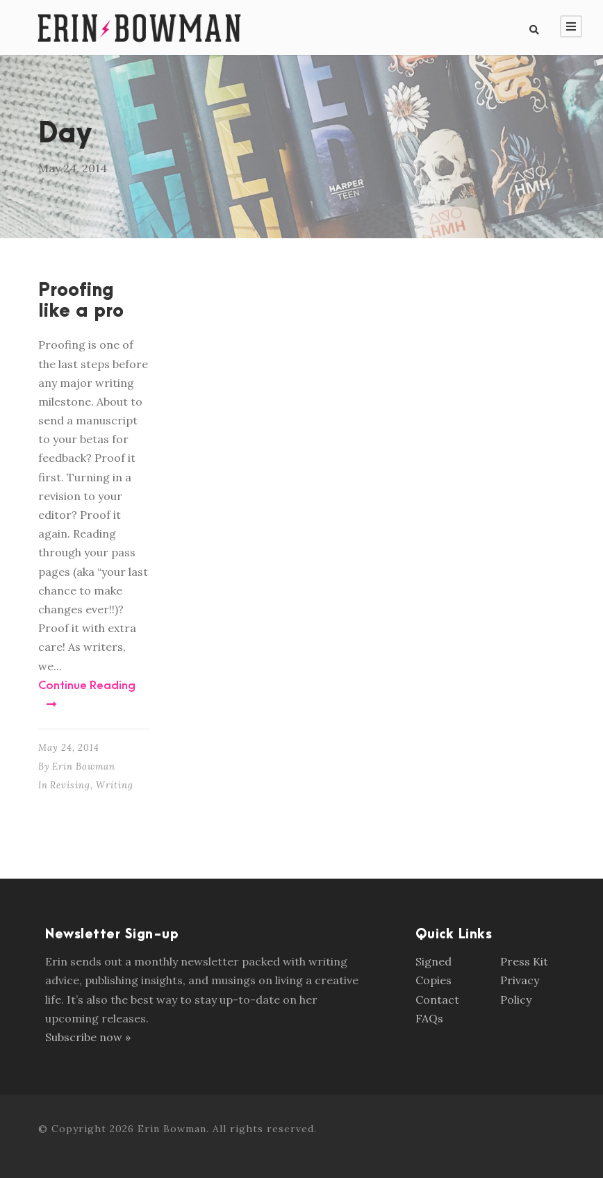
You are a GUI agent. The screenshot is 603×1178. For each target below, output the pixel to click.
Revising (70, 785)
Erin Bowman (83, 766)
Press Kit (524, 961)
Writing (114, 785)
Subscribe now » (88, 1037)
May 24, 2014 (68, 748)
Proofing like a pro (81, 301)
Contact (437, 999)
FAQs (429, 1018)
